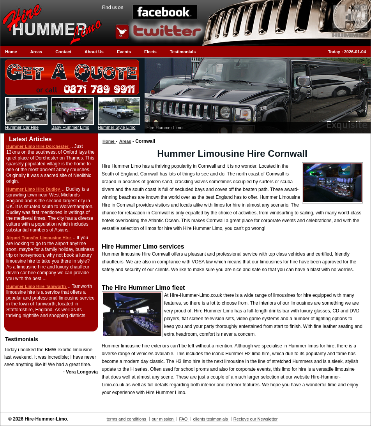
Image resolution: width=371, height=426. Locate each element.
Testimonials (183, 51)
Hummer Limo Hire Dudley (33, 189)
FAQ (184, 419)
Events (124, 51)
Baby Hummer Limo (70, 127)
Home (11, 51)
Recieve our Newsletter (255, 419)
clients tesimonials (211, 419)
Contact (63, 51)
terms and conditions (127, 419)
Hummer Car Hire (22, 127)
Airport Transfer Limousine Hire (39, 237)
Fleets (150, 51)
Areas (36, 51)
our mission (163, 419)
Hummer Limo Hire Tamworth (36, 286)
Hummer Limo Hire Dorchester (38, 146)
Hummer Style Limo (117, 127)
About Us (94, 51)
